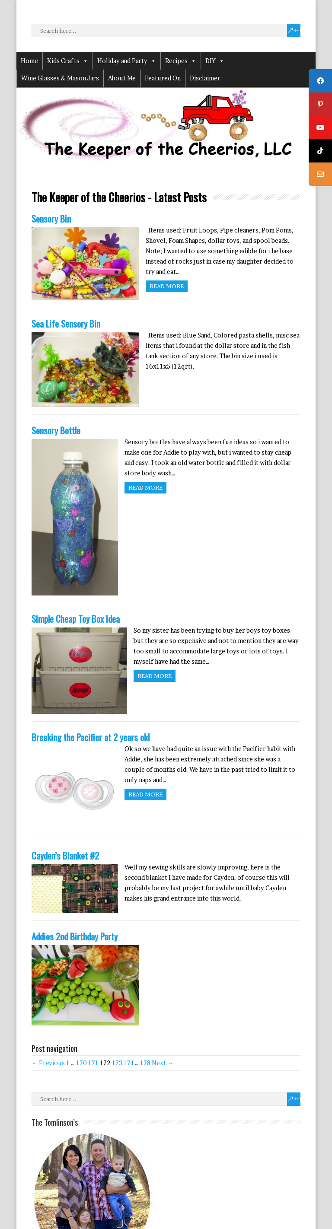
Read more (167, 286)
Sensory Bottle (56, 430)
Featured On (163, 78)
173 (117, 1063)
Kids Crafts (67, 61)
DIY (214, 61)
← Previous (48, 1063)
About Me (122, 78)
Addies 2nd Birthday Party (75, 936)
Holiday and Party (126, 61)
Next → (162, 1063)
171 (93, 1063)
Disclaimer (205, 78)
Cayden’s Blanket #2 (65, 855)
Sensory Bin (51, 218)
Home (29, 60)
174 (129, 1063)
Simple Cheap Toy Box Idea (76, 618)
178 (145, 1063)
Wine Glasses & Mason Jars (60, 78)
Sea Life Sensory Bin (66, 323)
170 (81, 1063)
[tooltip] (320, 80)
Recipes (180, 61)
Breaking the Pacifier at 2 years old (91, 737)
